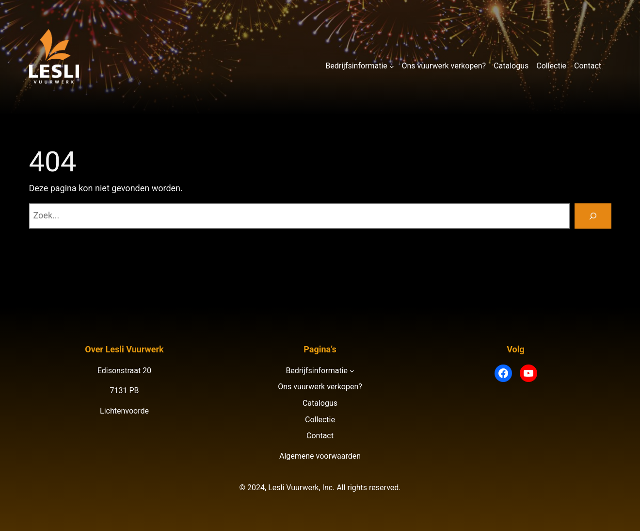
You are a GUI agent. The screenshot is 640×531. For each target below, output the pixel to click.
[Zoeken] (593, 216)
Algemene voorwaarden (320, 456)
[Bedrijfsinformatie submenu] (391, 66)
